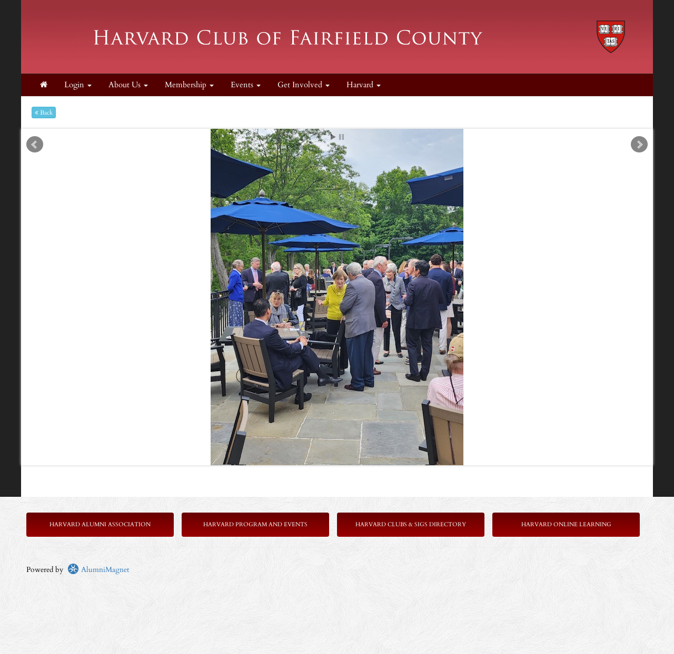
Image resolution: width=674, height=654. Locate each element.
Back (44, 112)
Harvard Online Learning (566, 524)
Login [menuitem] (78, 84)
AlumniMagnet (98, 570)
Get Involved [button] (303, 84)
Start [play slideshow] (333, 137)
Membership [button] (189, 84)
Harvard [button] (363, 84)
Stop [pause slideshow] (341, 137)
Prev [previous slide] (34, 144)
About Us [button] (128, 84)
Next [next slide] (639, 144)
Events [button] (246, 84)
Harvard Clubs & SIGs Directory (410, 524)
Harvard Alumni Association (100, 524)
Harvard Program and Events (255, 524)
